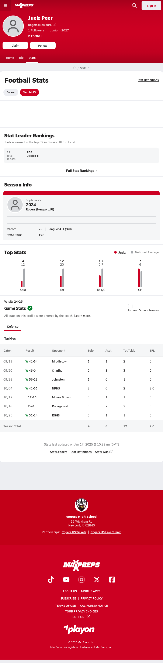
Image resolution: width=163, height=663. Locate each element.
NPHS (56, 388)
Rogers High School (81, 508)
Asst (108, 350)
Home (10, 57)
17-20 (32, 397)
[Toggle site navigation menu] (5, 5)
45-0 (32, 370)
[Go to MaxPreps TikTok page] (51, 580)
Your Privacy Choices (81, 611)
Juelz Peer (40, 17)
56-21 (33, 379)
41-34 (33, 361)
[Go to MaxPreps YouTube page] (66, 580)
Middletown (60, 361)
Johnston (58, 379)
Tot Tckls (129, 350)
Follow (42, 45)
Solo (91, 350)
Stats (32, 57)
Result (29, 350)
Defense (12, 326)
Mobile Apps (90, 591)
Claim (15, 45)
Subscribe (68, 598)
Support (81, 616)
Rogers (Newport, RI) (42, 25)
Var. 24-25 (29, 92)
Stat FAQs (104, 452)
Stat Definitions (148, 80)
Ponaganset (60, 406)
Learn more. (82, 316)
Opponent (58, 350)
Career (11, 92)
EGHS (56, 415)
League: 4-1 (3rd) (60, 229)
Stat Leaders (58, 452)
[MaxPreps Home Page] (74, 68)
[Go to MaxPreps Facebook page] (112, 580)
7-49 (31, 406)
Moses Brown (61, 397)
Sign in (151, 5)
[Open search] (134, 5)
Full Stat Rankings (81, 170)
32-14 (33, 415)
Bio (21, 57)
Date (7, 350)
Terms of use (65, 605)
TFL (152, 350)
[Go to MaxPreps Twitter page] (96, 580)
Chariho (57, 370)
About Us (70, 591)
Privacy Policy (91, 598)
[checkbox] (130, 306)
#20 (41, 235)
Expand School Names (143, 308)
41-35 (33, 388)
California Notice (94, 605)
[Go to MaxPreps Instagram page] (81, 580)
